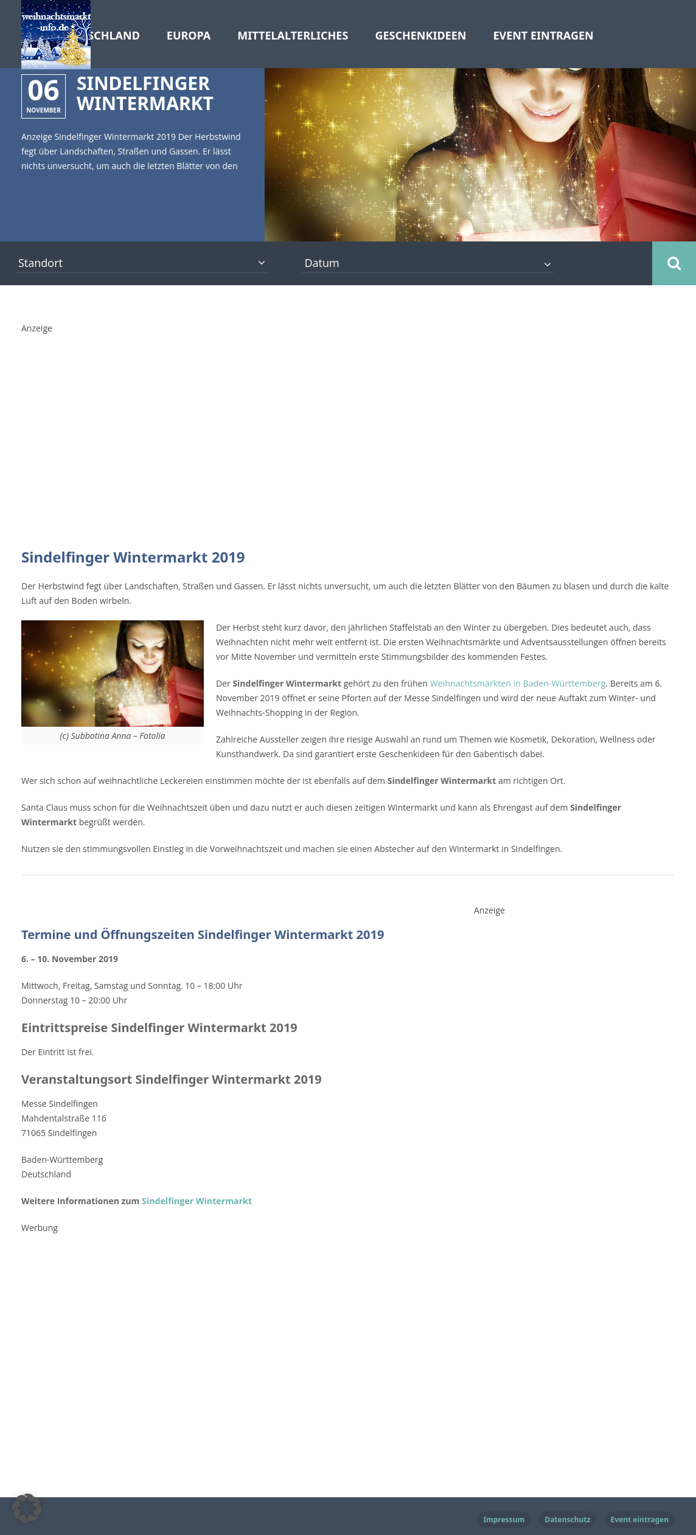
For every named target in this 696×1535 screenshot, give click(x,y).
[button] (27, 1508)
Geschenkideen (420, 36)
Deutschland (99, 36)
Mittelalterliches (292, 36)
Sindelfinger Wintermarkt (194, 1201)
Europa (189, 36)
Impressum (503, 1519)
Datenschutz (567, 1519)
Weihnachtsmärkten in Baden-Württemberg (517, 683)
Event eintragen (543, 36)
